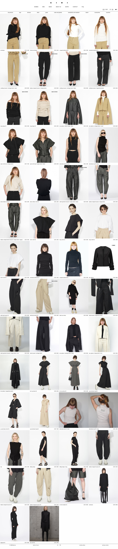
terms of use (36, 545)
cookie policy (82, 545)
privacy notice (105, 545)
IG (58, 545)
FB (60, 545)
